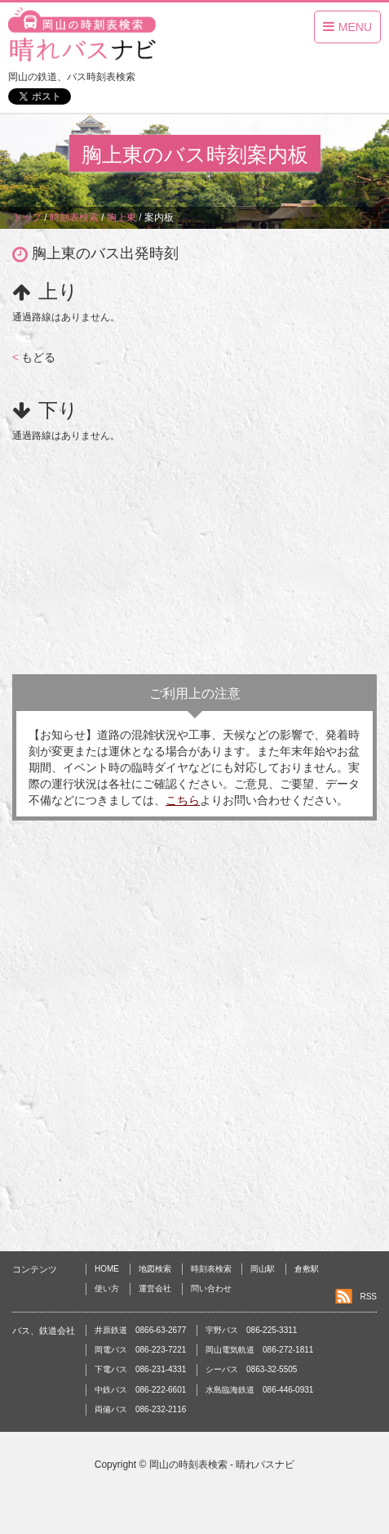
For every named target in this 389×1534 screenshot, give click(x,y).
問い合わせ (211, 1288)
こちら (183, 800)
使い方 (107, 1288)
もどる (33, 357)
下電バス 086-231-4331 (140, 1369)
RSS (368, 1296)
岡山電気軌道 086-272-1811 (259, 1349)
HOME (107, 1268)
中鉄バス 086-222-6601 (140, 1389)
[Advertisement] (194, 554)
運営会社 (155, 1288)
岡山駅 (262, 1268)
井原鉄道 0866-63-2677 (140, 1330)
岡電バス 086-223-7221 (140, 1349)
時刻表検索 (211, 1268)
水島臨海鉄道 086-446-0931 (259, 1389)
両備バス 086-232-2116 (140, 1409)
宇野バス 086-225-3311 (251, 1330)
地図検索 (155, 1268)
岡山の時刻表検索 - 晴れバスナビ (222, 1464)
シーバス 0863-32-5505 (251, 1369)
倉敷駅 (306, 1268)
